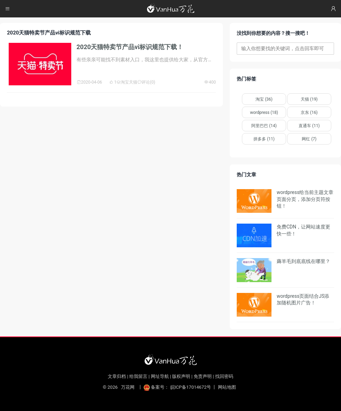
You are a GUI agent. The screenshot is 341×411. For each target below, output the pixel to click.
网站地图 (227, 387)
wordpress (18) (264, 112)
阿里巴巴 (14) (264, 125)
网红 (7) (309, 139)
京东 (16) (309, 112)
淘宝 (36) (264, 99)
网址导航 (160, 376)
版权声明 (181, 376)
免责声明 (203, 376)
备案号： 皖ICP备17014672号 (178, 387)
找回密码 (224, 376)
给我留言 (138, 376)
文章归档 (117, 376)
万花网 (128, 387)
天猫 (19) (309, 99)
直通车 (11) (309, 125)
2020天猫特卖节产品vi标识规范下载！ (129, 47)
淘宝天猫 (126, 82)
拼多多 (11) (264, 139)
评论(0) (146, 82)
